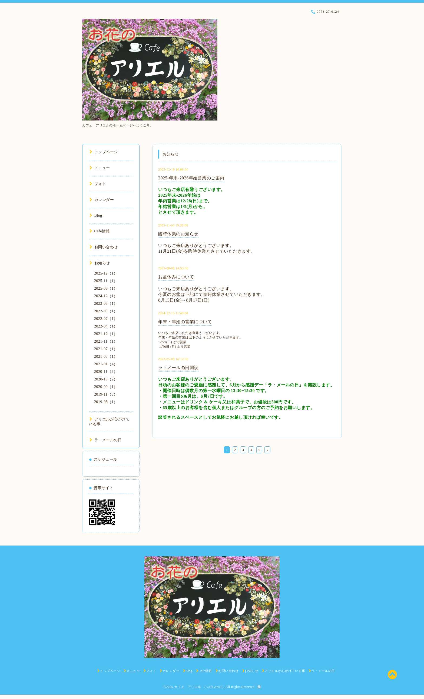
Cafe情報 (100, 231)
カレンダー (102, 200)
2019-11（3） (105, 394)
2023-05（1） (106, 304)
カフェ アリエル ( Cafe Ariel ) (199, 687)
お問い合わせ (104, 247)
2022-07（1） (106, 319)
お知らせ (100, 263)
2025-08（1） (106, 288)
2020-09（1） (106, 387)
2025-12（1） (106, 273)
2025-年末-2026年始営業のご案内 (191, 178)
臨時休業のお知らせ (178, 234)
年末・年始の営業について (185, 321)
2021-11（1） (105, 341)
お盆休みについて (176, 277)
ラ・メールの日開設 (178, 367)
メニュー (100, 168)
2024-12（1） (106, 296)
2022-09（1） (106, 311)
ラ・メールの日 (106, 440)
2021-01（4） (106, 364)
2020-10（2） (106, 379)
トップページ (104, 152)
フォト (98, 184)
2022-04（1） (106, 326)
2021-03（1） (106, 356)
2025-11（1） (105, 281)
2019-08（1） (106, 402)
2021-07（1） (106, 349)
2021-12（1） (106, 334)
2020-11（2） (105, 372)
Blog (96, 215)
